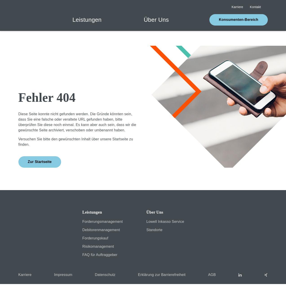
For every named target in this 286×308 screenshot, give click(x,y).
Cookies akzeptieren (143, 293)
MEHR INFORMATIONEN (240, 293)
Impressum (251, 300)
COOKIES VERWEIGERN (46, 293)
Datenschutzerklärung (270, 300)
